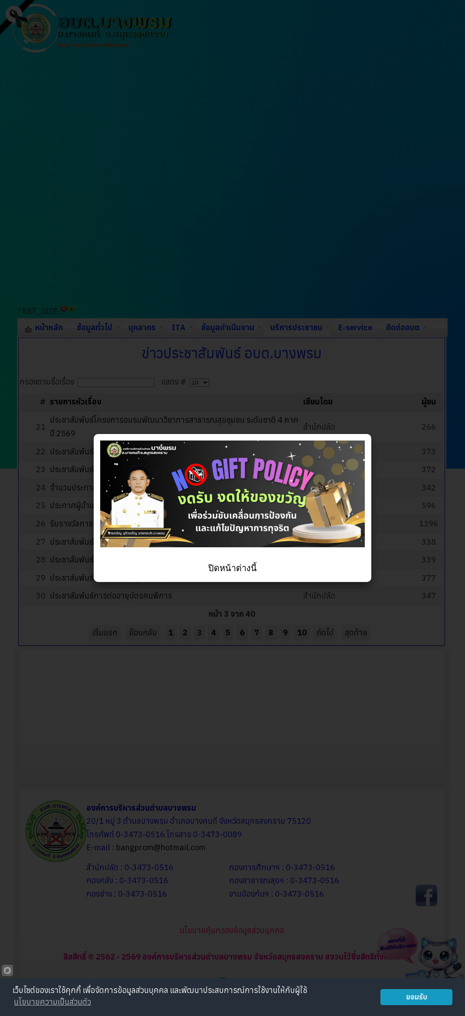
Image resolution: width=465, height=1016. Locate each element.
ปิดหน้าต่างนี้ (232, 568)
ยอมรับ (416, 996)
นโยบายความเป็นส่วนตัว (52, 1002)
